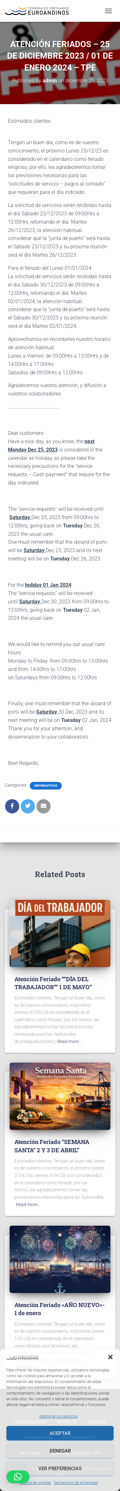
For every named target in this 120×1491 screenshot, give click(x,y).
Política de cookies (35, 1482)
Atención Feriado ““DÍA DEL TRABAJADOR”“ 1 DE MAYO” (53, 983)
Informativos (45, 785)
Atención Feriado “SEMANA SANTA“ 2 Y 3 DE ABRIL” (51, 1146)
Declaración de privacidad (76, 1482)
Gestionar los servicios (58, 1416)
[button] (110, 1357)
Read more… (69, 1041)
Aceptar (60, 1433)
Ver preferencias (60, 1468)
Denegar (60, 1451)
